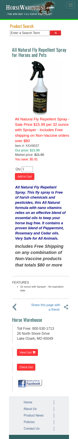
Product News (32, 415)
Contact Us (30, 428)
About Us (29, 409)
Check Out (26, 367)
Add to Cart (25, 176)
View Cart (27, 352)
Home (27, 402)
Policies (28, 422)
